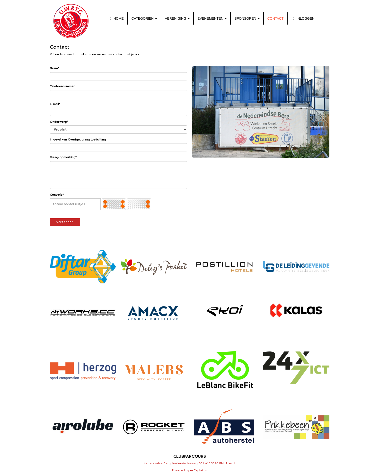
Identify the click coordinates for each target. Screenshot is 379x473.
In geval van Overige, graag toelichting (78, 139)
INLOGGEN (302, 18)
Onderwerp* (59, 122)
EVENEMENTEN (212, 18)
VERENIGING (177, 18)
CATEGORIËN (144, 18)
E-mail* (55, 104)
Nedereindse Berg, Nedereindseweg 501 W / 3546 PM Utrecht (189, 463)
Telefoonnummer (62, 86)
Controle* (57, 195)
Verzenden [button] (64, 222)
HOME (115, 18)
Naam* (54, 68)
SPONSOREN (246, 18)
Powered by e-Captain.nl (189, 470)
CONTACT (275, 18)
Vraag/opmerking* (63, 157)
